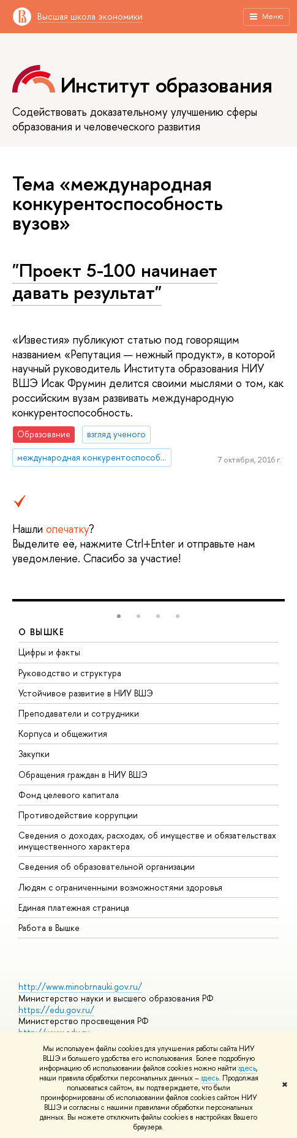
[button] (119, 616)
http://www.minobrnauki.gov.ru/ (80, 986)
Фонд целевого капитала (68, 795)
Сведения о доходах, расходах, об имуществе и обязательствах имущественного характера (147, 840)
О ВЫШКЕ (41, 632)
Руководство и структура (69, 673)
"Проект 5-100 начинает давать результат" (114, 281)
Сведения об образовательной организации (106, 866)
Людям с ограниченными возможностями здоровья (120, 887)
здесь (247, 1068)
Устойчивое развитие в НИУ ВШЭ (85, 693)
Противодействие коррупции (78, 815)
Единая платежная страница (73, 907)
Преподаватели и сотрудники (78, 713)
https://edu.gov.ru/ (56, 1010)
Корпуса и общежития (62, 733)
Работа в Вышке (49, 927)
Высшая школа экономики (90, 16)
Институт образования (167, 84)
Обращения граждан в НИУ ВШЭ (83, 774)
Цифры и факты (49, 652)
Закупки (34, 753)
